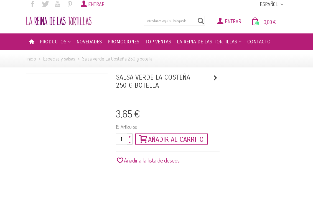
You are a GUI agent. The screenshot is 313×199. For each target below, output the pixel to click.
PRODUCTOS (53, 42)
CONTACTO (259, 42)
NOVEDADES (89, 42)
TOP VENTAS (158, 42)
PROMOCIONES (123, 42)
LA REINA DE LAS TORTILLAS (207, 42)
